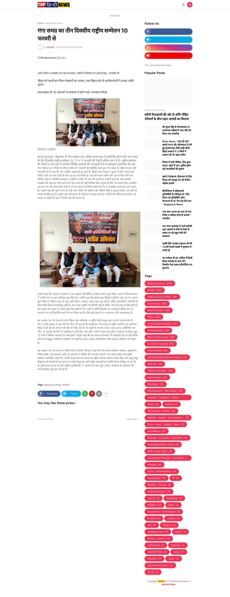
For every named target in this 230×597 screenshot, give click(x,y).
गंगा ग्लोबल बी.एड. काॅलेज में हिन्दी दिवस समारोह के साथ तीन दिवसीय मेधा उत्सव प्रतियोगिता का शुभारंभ (177, 262)
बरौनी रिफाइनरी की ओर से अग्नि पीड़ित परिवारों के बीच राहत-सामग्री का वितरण (167, 117)
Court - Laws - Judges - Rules (166, 424)
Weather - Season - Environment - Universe (168, 417)
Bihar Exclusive (158, 310)
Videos (153, 498)
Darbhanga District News (163, 444)
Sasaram (154, 558)
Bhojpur (169, 525)
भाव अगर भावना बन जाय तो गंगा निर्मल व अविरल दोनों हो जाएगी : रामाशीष (176, 215)
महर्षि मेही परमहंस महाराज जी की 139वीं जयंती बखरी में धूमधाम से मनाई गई (177, 247)
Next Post (132, 419)
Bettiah (171, 404)
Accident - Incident (161, 344)
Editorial (155, 364)
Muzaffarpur (156, 431)
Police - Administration (162, 471)
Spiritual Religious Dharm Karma (167, 357)
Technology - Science (161, 411)
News (153, 404)
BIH (152, 525)
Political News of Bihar (162, 297)
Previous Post (46, 419)
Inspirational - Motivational (164, 511)
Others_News (157, 350)
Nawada (154, 464)
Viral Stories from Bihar (162, 323)
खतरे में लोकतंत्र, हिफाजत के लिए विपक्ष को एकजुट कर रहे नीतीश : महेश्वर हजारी (177, 180)
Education (156, 384)
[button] (183, 4)
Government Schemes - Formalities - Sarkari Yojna (168, 458)
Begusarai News (54, 23)
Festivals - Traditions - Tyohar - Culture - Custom (168, 397)
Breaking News (158, 532)
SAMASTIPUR (157, 552)
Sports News (157, 377)
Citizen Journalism (160, 370)
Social (153, 572)
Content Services (179, 581)
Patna (154, 317)
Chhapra (154, 505)
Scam (174, 558)
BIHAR (66, 385)
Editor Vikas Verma (160, 451)
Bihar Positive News (161, 337)
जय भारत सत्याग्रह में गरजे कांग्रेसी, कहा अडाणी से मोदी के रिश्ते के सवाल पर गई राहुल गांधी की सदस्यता (177, 231)
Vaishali (173, 518)
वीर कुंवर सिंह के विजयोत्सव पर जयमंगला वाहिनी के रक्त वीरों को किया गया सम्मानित (176, 130)
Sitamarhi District (159, 491)
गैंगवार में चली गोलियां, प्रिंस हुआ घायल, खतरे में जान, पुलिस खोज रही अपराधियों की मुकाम (176, 165)
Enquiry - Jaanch (159, 538)
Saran (179, 552)
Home (41, 23)
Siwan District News (160, 565)
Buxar (180, 532)
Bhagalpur (174, 498)
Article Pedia (168, 584)
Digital (161, 581)
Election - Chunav (159, 485)
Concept (151, 581)
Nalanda (177, 545)
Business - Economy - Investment (167, 438)
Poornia (154, 518)
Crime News (157, 303)
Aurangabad (156, 478)
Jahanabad (156, 545)
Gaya (173, 505)
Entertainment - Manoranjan (165, 391)
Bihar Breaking (158, 330)
